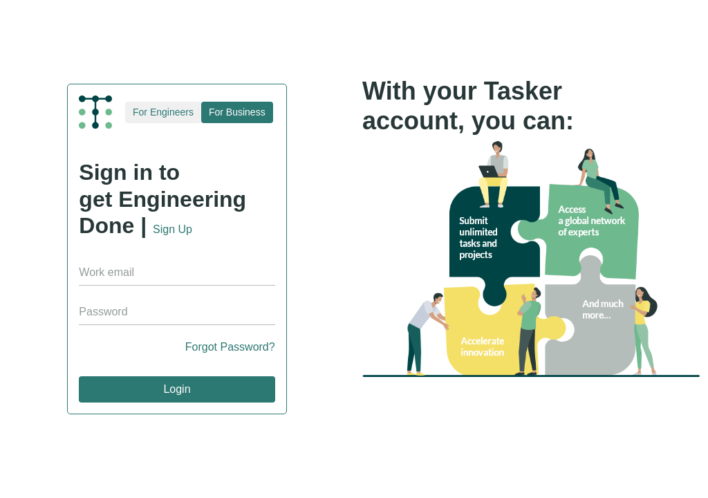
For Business (237, 112)
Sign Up (172, 229)
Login (176, 389)
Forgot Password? (230, 347)
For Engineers (163, 112)
